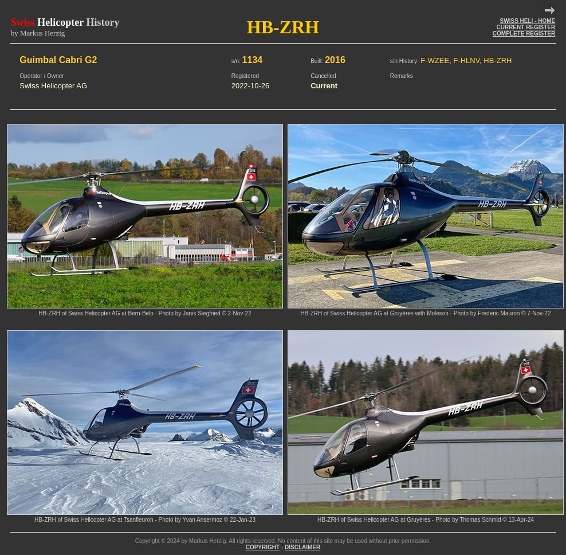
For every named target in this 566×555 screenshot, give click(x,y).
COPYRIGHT (263, 547)
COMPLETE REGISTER (524, 33)
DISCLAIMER (302, 547)
